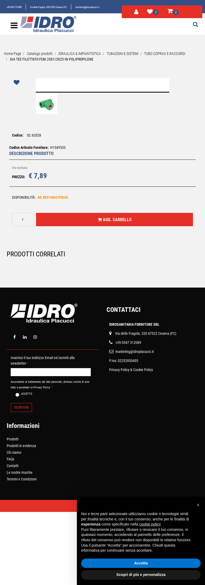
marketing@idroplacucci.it (87, 7)
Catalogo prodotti (40, 53)
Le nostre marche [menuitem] (20, 545)
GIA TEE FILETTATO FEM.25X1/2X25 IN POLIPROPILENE (51, 59)
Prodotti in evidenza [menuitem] (21, 519)
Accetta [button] (141, 563)
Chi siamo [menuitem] (14, 525)
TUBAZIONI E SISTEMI (122, 53)
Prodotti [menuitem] (12, 512)
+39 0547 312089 (14, 7)
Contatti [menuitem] (12, 539)
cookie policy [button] (149, 524)
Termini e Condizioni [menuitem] (22, 552)
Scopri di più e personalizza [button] (140, 574)
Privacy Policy (119, 442)
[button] (102, 125)
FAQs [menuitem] (10, 532)
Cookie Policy (143, 442)
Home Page (12, 53)
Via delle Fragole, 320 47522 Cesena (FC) (48, 7)
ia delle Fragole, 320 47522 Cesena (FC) (146, 406)
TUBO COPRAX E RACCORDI (164, 53)
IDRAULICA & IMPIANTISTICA (79, 53)
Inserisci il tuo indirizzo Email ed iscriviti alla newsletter (43, 433)
